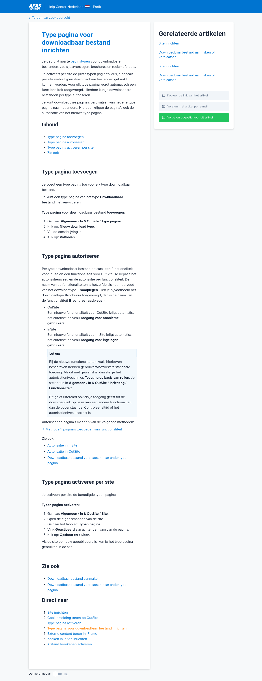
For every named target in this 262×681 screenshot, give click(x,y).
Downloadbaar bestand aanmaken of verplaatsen (187, 54)
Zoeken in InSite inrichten (67, 639)
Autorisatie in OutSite (63, 451)
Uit (66, 674)
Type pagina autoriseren (65, 142)
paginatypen (80, 61)
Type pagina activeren (64, 623)
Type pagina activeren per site (70, 147)
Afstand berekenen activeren (69, 644)
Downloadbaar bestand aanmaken (73, 578)
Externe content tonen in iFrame (72, 633)
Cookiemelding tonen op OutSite (72, 618)
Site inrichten (57, 612)
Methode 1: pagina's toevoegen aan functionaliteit (82, 429)
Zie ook (53, 153)
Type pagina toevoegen (65, 137)
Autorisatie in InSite (62, 445)
